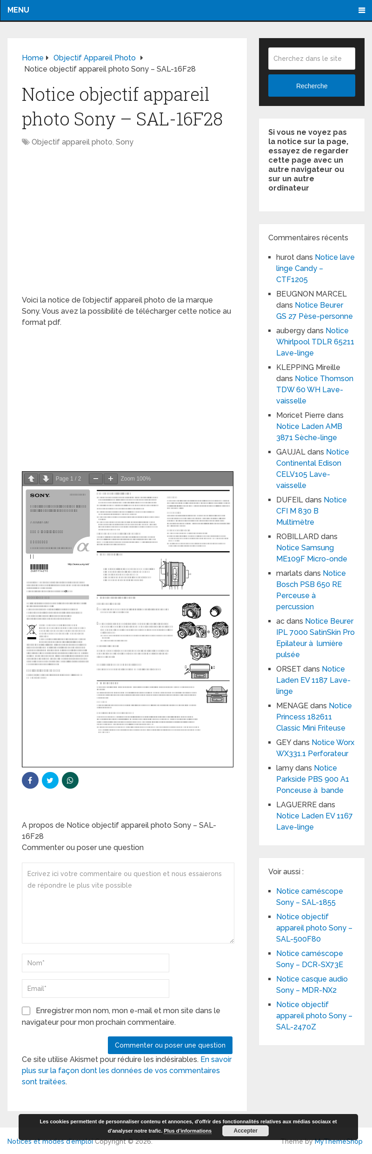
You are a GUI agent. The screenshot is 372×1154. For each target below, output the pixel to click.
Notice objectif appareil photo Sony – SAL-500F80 (314, 927)
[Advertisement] (127, 226)
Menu (18, 10)
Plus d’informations (188, 1131)
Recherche (312, 86)
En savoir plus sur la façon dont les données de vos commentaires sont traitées (127, 1070)
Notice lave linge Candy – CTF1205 (315, 268)
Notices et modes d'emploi (50, 1141)
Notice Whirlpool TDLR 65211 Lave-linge (315, 341)
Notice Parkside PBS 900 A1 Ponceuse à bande (312, 779)
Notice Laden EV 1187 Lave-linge (313, 680)
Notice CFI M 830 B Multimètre (311, 511)
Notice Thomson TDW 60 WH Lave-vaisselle (314, 389)
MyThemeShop (339, 1141)
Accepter (245, 1131)
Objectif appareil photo (72, 142)
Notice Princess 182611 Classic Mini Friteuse (314, 716)
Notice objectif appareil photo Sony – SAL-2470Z (314, 1015)
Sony (124, 142)
